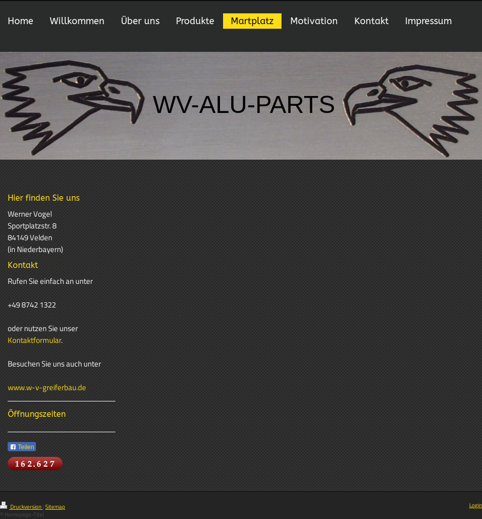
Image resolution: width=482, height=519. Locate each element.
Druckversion (21, 507)
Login (475, 505)
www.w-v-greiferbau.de (47, 387)
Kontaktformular (34, 340)
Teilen (22, 447)
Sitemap (55, 507)
